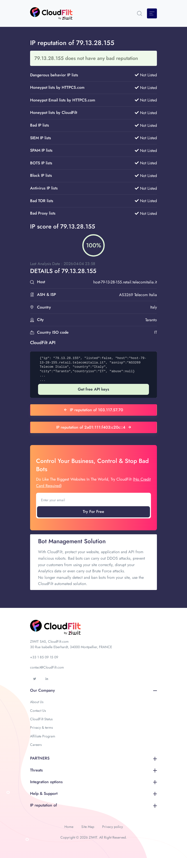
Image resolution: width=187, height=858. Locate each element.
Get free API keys (93, 389)
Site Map (87, 826)
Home (68, 826)
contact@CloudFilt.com (47, 667)
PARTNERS (93, 758)
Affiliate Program (42, 736)
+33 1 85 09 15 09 (44, 657)
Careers (36, 744)
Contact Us (38, 710)
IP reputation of (93, 805)
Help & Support (93, 793)
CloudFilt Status (41, 719)
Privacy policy (112, 826)
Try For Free (93, 511)
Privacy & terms (41, 727)
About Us (37, 701)
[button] (139, 13)
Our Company (93, 690)
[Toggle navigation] (152, 13)
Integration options (93, 782)
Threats (93, 770)
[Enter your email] (93, 500)
